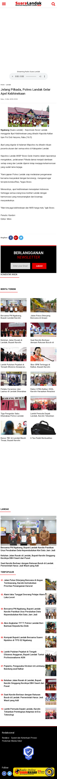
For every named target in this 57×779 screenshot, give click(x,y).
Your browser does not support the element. (28, 76)
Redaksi (5, 738)
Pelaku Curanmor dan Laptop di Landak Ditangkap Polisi (13, 391)
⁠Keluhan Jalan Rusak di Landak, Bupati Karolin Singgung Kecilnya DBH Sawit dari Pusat (28, 556)
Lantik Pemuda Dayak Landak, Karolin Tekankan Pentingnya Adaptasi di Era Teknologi (22, 712)
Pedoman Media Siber (12, 741)
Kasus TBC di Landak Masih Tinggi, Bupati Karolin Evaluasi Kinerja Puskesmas (13, 440)
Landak (8, 85)
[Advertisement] (28, 38)
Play (49, 772)
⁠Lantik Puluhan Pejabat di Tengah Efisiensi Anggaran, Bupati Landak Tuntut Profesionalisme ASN (24, 654)
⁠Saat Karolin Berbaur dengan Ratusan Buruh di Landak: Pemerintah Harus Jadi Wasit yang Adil (27, 564)
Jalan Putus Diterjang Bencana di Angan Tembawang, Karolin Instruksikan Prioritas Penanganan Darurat (23, 583)
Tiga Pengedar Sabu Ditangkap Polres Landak (12, 414)
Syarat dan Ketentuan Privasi (24, 738)
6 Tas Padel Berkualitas (41, 438)
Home (3, 85)
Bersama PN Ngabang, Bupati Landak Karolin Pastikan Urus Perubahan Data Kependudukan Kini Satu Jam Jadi (28, 549)
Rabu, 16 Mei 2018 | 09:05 (9, 99)
